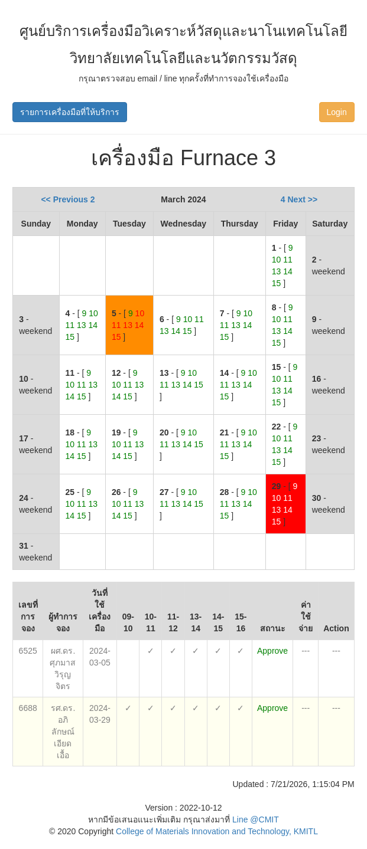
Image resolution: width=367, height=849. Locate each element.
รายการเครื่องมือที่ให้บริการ (69, 112)
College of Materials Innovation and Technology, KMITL (215, 831)
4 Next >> (299, 199)
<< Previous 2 (68, 199)
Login (337, 112)
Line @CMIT (255, 819)
